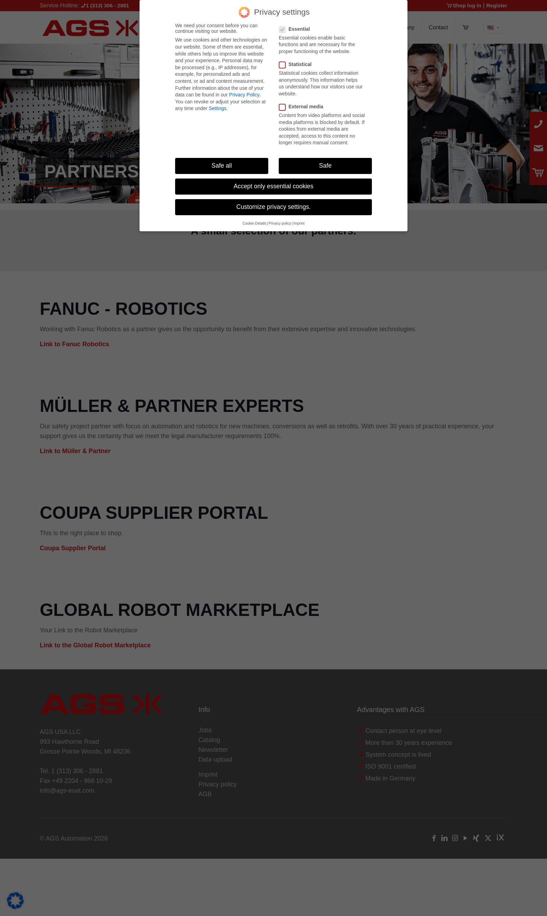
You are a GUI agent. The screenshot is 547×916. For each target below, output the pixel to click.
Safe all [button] (221, 163)
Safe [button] (325, 163)
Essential (297, 27)
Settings (217, 106)
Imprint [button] (299, 221)
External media (304, 105)
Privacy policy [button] (280, 221)
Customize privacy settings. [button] (274, 205)
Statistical (298, 62)
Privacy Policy (244, 93)
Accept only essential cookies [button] (274, 184)
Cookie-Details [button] (254, 221)
